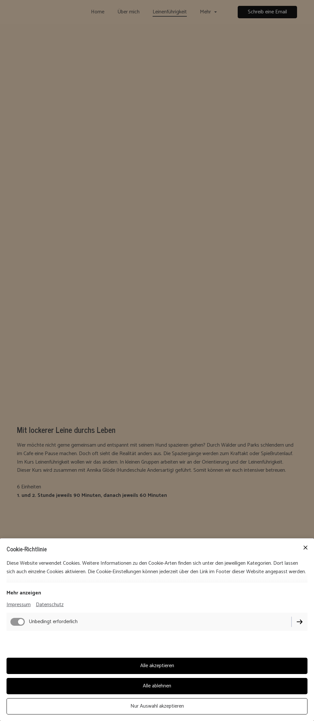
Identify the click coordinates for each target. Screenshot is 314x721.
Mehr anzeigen (24, 593)
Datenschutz (50, 604)
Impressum (19, 604)
